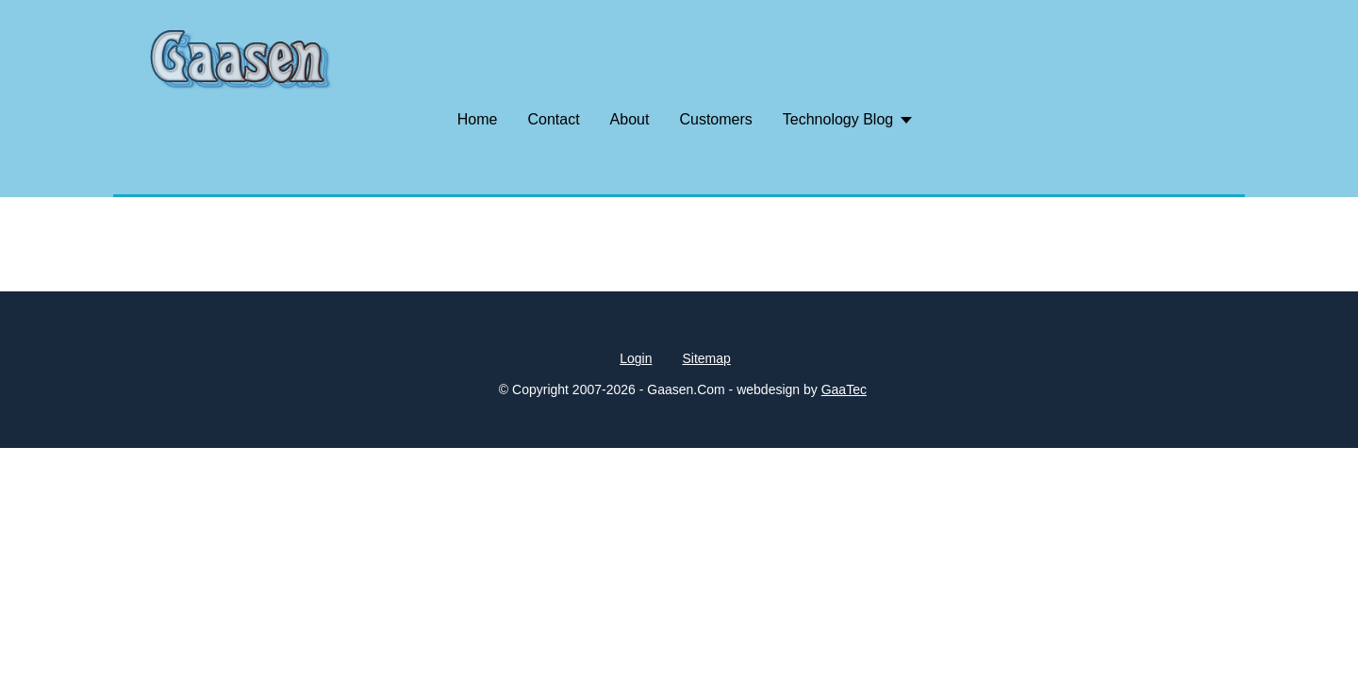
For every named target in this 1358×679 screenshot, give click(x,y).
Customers (715, 119)
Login (636, 358)
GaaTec (844, 389)
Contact (553, 119)
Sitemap (706, 358)
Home (477, 119)
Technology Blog (838, 119)
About (630, 119)
